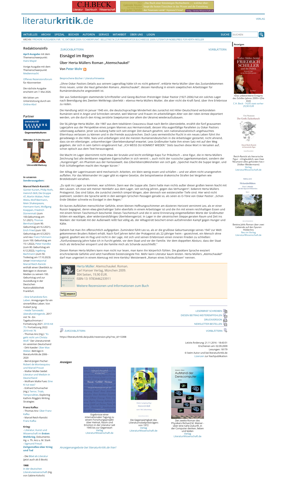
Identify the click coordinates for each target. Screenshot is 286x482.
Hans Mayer (30, 60)
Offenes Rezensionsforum (37, 79)
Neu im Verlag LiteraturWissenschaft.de (248, 233)
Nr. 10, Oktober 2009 (69, 39)
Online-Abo (29, 104)
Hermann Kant (31, 206)
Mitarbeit (119, 34)
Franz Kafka (29, 421)
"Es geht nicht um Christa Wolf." (36, 337)
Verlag (260, 18)
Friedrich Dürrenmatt (33, 211)
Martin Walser (35, 196)
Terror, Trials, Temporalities (33, 393)
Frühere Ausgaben (44, 39)
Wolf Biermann (39, 200)
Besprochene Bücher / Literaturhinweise (82, 78)
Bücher (73, 34)
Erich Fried (29, 230)
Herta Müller (85, 266)
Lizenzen (199, 356)
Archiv (46, 34)
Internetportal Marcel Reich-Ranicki (34, 262)
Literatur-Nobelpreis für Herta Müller (180, 39)
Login (151, 34)
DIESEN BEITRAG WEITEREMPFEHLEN (204, 315)
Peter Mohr (74, 69)
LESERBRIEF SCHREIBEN (211, 311)
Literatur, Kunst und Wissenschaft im (36, 433)
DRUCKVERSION (215, 319)
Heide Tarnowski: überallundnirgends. (34, 312)
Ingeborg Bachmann (34, 252)
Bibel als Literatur (38, 456)
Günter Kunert (31, 189)
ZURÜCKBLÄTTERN (72, 49)
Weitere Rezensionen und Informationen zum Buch (113, 286)
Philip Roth (46, 189)
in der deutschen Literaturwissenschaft (35, 470)
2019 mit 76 (29, 330)
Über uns (136, 34)
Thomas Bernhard (33, 221)
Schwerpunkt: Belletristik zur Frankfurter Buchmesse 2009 (119, 39)
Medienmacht (31, 73)
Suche (225, 34)
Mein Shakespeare (33, 203)
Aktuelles (30, 34)
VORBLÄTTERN (217, 49)
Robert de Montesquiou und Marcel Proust (36, 366)
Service (104, 34)
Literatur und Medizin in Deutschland (36, 376)
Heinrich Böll (30, 193)
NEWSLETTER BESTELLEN (210, 324)
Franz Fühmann (42, 237)
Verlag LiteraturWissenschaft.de (99, 432)
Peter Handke (43, 243)
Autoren (89, 34)
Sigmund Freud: (37, 447)
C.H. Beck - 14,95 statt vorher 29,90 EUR (248, 105)
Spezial (60, 34)
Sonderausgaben (33, 180)
